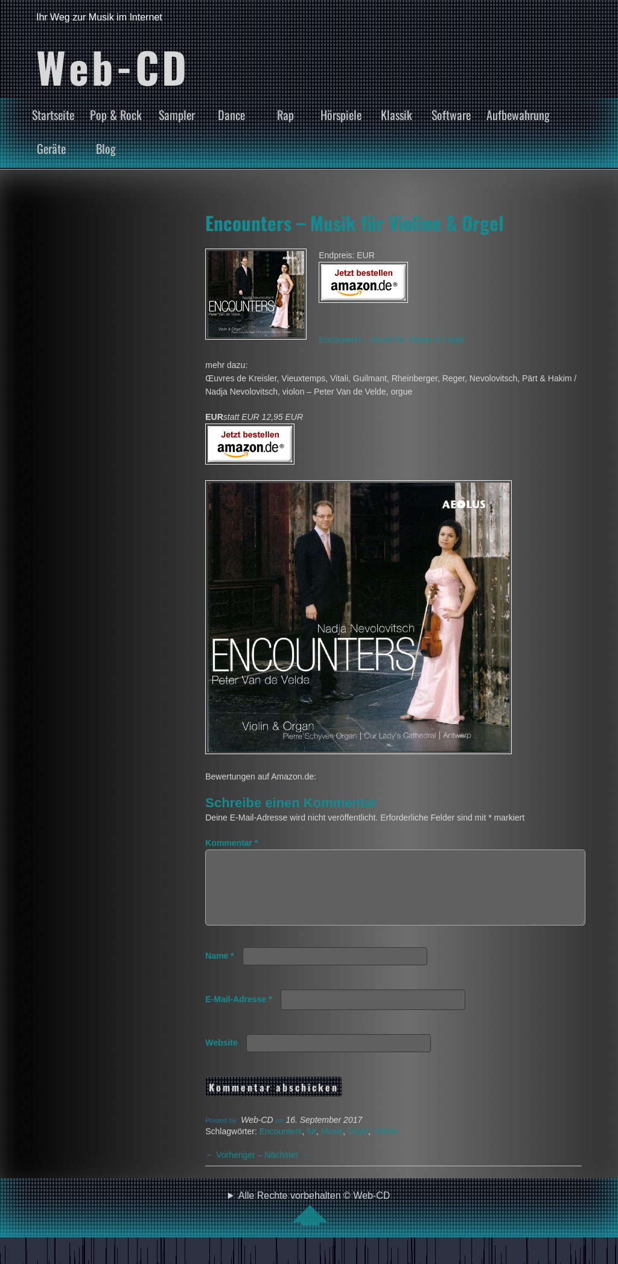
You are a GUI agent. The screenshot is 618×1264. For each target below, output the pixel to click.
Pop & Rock (116, 115)
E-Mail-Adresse (238, 1013)
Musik (332, 1146)
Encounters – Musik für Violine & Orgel (354, 223)
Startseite (53, 115)
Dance (231, 115)
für (311, 1146)
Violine (385, 1146)
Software (451, 115)
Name (219, 970)
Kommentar (231, 843)
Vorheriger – (234, 1169)
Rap (285, 115)
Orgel (358, 1146)
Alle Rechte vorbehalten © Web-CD (314, 1222)
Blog (106, 148)
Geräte (51, 148)
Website (221, 1057)
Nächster (286, 1169)
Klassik (396, 115)
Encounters (281, 1146)
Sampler (177, 115)
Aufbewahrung (518, 115)
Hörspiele (341, 115)
